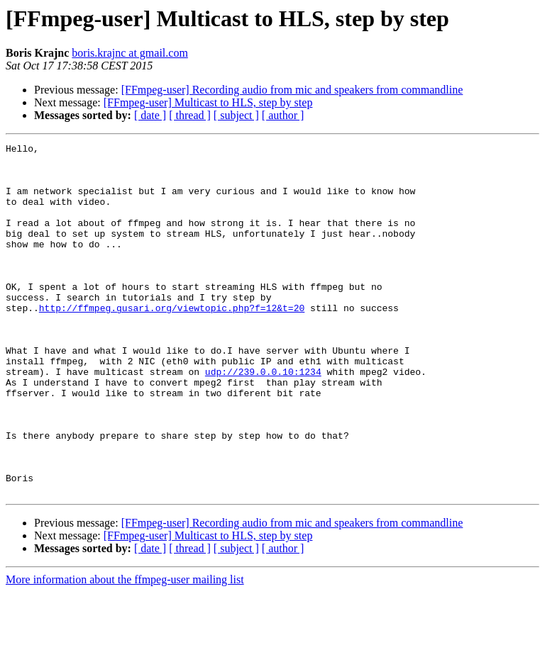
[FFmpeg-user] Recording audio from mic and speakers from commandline (292, 90)
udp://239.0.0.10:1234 (263, 418)
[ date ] (150, 115)
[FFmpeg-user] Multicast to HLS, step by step (208, 102)
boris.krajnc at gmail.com (130, 53)
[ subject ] (236, 115)
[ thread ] (190, 115)
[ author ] (283, 115)
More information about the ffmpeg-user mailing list (125, 650)
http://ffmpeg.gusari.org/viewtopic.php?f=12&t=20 (171, 341)
